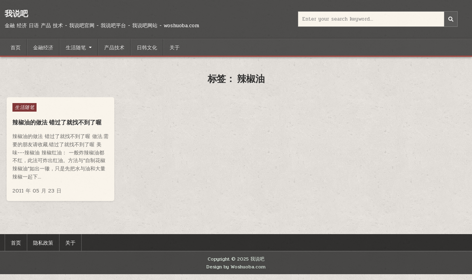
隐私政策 (43, 242)
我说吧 (16, 13)
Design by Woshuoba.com (236, 267)
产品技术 (114, 47)
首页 (15, 47)
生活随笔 (76, 47)
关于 (175, 47)
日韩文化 (147, 47)
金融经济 (43, 47)
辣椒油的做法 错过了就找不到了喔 (56, 122)
